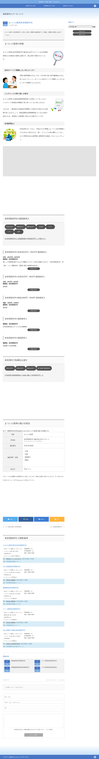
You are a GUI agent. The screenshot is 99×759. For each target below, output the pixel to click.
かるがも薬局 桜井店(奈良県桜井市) (15, 545)
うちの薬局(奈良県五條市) (49, 667)
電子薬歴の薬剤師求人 (44, 368)
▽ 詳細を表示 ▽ (34, 268)
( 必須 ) (7, 696)
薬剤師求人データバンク (13, 14)
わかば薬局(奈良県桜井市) (11, 566)
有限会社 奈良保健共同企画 (13, 643)
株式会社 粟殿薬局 (10, 580)
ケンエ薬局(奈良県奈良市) (49, 660)
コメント (19, 480)
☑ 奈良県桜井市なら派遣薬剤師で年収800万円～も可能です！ (25, 238)
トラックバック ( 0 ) (50, 680)
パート (50, 226)
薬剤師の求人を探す (31, 5)
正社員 (41, 226)
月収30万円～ (20, 226)
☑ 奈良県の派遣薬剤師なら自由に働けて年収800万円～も (24, 375)
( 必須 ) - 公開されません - (12, 702)
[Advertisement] (65, 15)
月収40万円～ (10, 226)
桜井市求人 (82, 34)
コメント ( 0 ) (61, 680)
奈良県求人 (82, 31)
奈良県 (12, 25)
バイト (9, 231)
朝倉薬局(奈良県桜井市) (18, 660)
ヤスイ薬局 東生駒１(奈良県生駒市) (13, 526)
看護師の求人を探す (68, 5)
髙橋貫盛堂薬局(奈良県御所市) (20, 667)
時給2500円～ (31, 226)
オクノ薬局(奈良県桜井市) (56, 526)
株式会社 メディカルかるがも (13, 558)
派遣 (18, 231)
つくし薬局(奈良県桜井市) (11, 609)
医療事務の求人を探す (49, 5)
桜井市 (15, 25)
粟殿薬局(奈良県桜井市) (11, 588)
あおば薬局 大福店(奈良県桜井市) (14, 630)
